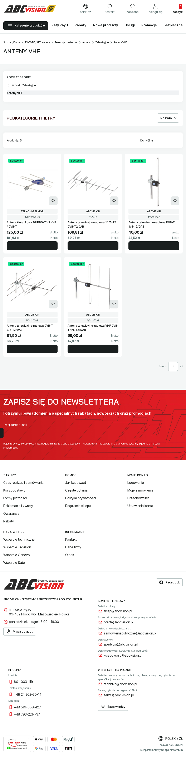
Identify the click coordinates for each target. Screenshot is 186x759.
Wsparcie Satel (14, 562)
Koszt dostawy (14, 490)
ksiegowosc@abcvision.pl (123, 655)
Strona (163, 366)
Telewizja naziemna (66, 42)
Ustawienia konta (140, 506)
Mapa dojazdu (19, 631)
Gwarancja (11, 513)
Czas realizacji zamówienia (23, 482)
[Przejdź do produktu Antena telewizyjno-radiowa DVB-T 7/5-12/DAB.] (32, 285)
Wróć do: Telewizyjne (21, 85)
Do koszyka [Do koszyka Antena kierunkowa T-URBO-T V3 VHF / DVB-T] (32, 245)
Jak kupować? (75, 482)
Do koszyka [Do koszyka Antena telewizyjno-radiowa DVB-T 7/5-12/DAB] (32, 349)
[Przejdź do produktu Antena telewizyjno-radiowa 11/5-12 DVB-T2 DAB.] (93, 182)
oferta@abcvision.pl (118, 622)
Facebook (169, 582)
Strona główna (11, 42)
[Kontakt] (109, 9)
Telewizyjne (102, 42)
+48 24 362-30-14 (27, 694)
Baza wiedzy (113, 706)
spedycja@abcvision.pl (121, 644)
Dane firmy (73, 547)
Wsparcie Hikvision (17, 547)
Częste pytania (76, 490)
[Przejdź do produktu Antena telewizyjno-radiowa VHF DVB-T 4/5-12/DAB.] (93, 285)
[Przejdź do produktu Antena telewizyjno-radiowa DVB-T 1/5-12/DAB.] (153, 182)
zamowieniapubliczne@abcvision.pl (130, 633)
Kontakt (71, 539)
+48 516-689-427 (27, 707)
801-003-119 (23, 682)
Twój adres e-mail (15, 425)
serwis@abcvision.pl (119, 695)
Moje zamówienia (140, 490)
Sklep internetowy (161, 749)
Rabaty (8, 521)
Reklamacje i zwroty (18, 506)
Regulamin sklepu (78, 506)
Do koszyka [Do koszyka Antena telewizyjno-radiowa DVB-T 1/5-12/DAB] (153, 245)
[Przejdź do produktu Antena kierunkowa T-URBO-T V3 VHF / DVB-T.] (32, 182)
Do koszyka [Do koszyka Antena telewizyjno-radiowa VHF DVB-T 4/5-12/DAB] (93, 349)
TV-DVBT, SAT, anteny (37, 42)
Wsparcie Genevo (16, 555)
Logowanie (135, 482)
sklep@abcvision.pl (118, 611)
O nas (69, 555)
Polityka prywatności (80, 498)
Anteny (86, 42)
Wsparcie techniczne (19, 539)
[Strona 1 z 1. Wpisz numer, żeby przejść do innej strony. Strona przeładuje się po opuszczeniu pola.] (173, 366)
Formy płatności (15, 498)
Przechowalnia (138, 498)
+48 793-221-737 (27, 714)
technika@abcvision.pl (120, 684)
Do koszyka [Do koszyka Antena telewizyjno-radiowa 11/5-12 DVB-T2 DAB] (93, 245)
